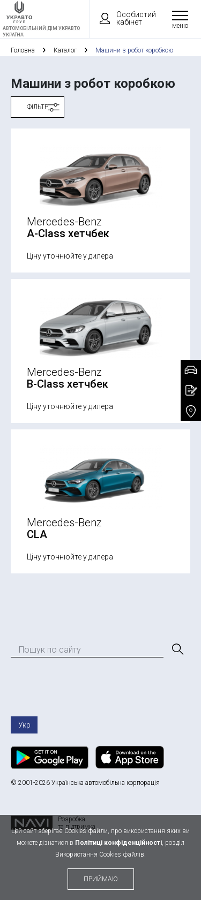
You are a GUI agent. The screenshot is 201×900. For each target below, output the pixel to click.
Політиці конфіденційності (118, 842)
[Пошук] (176, 649)
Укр (24, 725)
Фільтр (37, 107)
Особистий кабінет (123, 18)
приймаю (101, 879)
